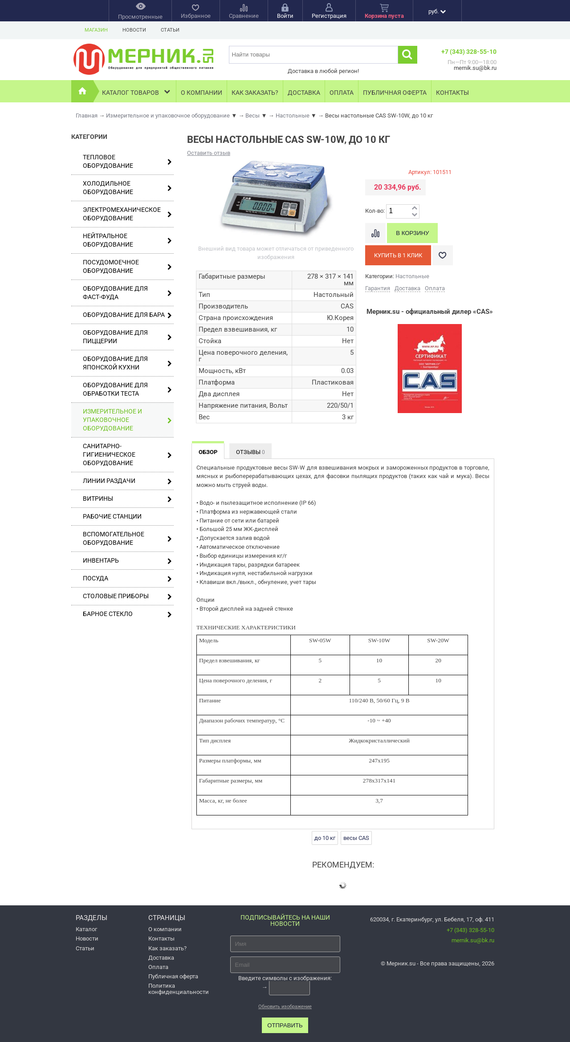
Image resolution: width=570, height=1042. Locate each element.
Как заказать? (255, 92)
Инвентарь (127, 560)
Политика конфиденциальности (178, 988)
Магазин (96, 30)
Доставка (304, 92)
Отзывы (250, 452)
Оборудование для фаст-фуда (127, 292)
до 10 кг (324, 838)
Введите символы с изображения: (285, 978)
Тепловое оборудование (127, 161)
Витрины (127, 499)
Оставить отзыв (208, 153)
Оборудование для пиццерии (127, 337)
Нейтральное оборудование (127, 240)
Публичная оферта (395, 92)
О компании (201, 92)
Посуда (127, 578)
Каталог (86, 929)
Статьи (170, 30)
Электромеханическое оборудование (127, 214)
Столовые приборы (127, 596)
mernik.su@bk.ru (473, 940)
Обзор (208, 452)
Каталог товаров (137, 91)
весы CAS (356, 838)
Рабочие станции (112, 516)
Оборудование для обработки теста (127, 389)
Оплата (342, 92)
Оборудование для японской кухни (127, 363)
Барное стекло (127, 614)
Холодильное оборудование (127, 187)
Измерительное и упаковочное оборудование (127, 420)
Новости (134, 30)
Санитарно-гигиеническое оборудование (127, 454)
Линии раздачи (127, 481)
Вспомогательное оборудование (127, 538)
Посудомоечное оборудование (127, 266)
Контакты (452, 92)
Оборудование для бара (127, 315)
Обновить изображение (285, 1007)
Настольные (412, 276)
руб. (437, 11)
